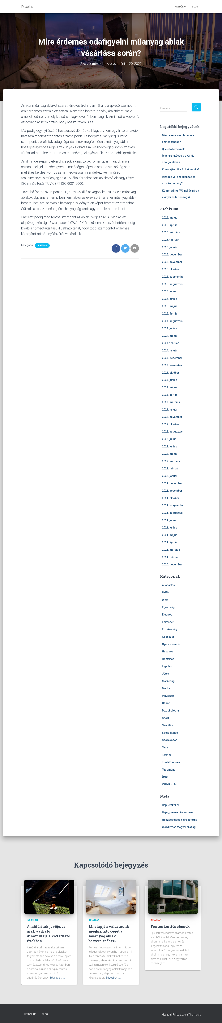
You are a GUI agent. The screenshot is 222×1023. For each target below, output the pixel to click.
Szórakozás (169, 740)
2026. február (170, 239)
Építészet (167, 622)
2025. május (169, 306)
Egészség (168, 607)
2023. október (170, 372)
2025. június (169, 298)
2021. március (171, 549)
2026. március (171, 232)
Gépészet (168, 636)
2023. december (172, 357)
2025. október (170, 269)
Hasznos (167, 651)
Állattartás (168, 585)
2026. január (169, 247)
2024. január (169, 350)
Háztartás (168, 658)
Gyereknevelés (171, 644)
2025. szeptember (173, 276)
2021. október (170, 498)
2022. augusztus (172, 431)
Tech (165, 747)
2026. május (169, 217)
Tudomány (168, 769)
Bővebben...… (57, 977)
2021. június (169, 527)
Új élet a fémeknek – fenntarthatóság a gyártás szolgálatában (178, 155)
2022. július (169, 439)
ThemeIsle (194, 1014)
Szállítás (167, 725)
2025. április (169, 313)
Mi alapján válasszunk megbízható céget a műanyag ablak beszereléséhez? (109, 933)
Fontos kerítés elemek (170, 926)
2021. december (172, 483)
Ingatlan (42, 245)
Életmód (167, 614)
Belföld (166, 592)
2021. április (169, 542)
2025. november (172, 261)
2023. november (172, 365)
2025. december (172, 254)
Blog (195, 6)
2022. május (169, 453)
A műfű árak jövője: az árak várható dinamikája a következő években (48, 933)
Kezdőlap (180, 6)
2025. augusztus (172, 284)
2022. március (171, 461)
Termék (166, 754)
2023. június (169, 379)
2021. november (172, 490)
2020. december (172, 564)
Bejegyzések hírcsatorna (177, 812)
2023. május (169, 387)
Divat (165, 599)
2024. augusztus (172, 321)
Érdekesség (169, 629)
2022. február (170, 468)
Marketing (168, 681)
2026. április (169, 225)
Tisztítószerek (171, 762)
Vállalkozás (169, 784)
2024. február (170, 343)
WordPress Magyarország (179, 827)
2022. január (169, 475)
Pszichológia (170, 710)
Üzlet (165, 776)
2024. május (169, 335)
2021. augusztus (172, 512)
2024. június (169, 328)
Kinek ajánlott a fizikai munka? (180, 169)
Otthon (166, 703)
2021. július (169, 520)
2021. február (170, 557)
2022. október (170, 424)
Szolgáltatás (170, 732)
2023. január (169, 409)
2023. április (169, 394)
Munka (166, 688)
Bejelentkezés (171, 805)
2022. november (172, 416)
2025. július (169, 291)
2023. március (171, 402)
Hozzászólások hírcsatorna (179, 819)
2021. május (169, 535)
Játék (165, 673)
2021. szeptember (173, 505)
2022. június (169, 446)
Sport (165, 718)
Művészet (168, 695)
